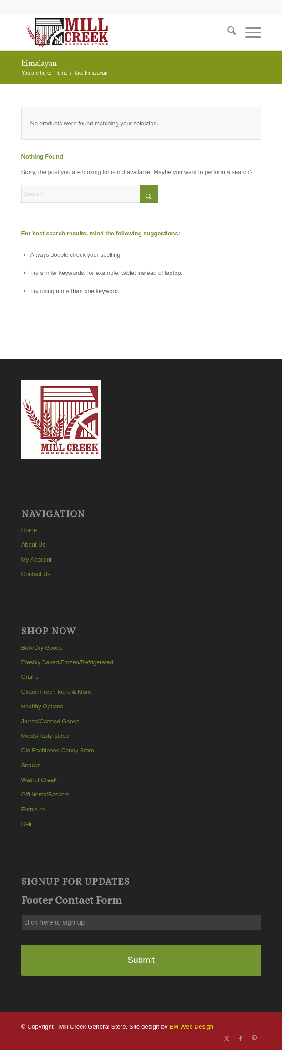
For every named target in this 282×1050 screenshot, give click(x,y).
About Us (33, 544)
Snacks (31, 765)
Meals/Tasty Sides (45, 735)
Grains (30, 676)
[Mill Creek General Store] (117, 32)
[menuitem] (227, 32)
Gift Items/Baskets (45, 794)
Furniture (33, 809)
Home (29, 530)
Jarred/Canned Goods (50, 721)
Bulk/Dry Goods (42, 647)
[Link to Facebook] (240, 1038)
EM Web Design (191, 1026)
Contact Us (35, 574)
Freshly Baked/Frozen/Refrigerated (67, 662)
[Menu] (248, 32)
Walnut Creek (39, 779)
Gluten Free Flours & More (56, 691)
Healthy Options (42, 706)
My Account (36, 559)
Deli (26, 824)
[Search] (227, 32)
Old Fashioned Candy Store (57, 750)
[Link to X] (227, 1038)
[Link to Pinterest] (254, 1038)
